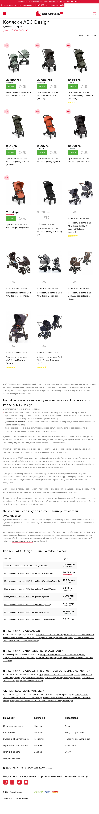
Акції (67, 726)
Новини (38, 745)
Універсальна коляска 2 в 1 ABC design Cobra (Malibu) (18, 294)
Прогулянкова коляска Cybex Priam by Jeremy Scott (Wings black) (51, 677)
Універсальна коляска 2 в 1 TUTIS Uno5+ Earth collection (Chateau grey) (42, 700)
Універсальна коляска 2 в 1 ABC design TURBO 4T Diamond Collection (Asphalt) (80, 227)
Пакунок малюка (11, 758)
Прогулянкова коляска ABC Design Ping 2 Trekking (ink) (49, 231)
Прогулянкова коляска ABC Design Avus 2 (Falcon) (80, 160)
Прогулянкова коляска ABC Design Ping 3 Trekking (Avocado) (80, 95)
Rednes (25, 798)
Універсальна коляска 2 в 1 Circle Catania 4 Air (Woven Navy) (49, 360)
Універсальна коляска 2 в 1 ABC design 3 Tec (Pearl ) (49, 294)
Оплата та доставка (13, 726)
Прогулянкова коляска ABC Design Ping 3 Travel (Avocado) (17, 161)
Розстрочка (9, 732)
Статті (68, 752)
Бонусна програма (74, 732)
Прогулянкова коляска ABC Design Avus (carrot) (17, 226)
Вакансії (38, 752)
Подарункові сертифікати (78, 739)
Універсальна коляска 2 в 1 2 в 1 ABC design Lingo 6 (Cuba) (80, 296)
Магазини (39, 732)
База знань (71, 745)
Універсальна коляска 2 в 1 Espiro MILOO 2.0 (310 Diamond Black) (65, 634)
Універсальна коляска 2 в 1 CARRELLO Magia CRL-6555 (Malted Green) (35, 637)
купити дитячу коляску (22, 541)
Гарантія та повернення (15, 745)
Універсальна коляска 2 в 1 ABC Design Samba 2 (18, 94)
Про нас (38, 726)
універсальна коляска (15, 421)
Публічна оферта (11, 752)
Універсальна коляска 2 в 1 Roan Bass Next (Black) (62, 654)
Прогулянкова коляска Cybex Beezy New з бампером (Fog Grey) (32, 657)
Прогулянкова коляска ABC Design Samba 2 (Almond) (47, 95)
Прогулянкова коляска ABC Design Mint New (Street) (16, 360)
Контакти (39, 739)
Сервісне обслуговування (16, 739)
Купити (11, 86)
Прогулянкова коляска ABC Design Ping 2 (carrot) (48, 160)
